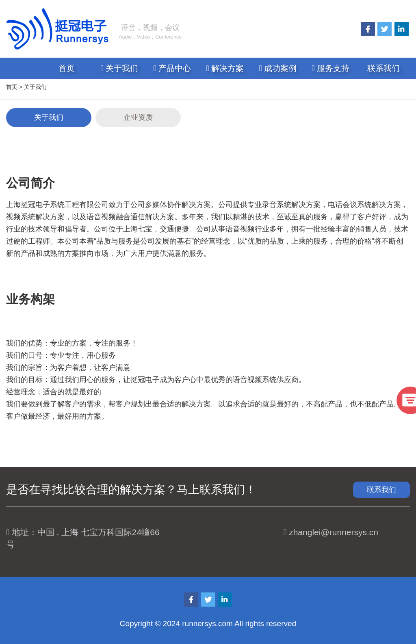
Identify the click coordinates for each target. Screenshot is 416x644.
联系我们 (383, 68)
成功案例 (278, 68)
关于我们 (120, 68)
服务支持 (331, 68)
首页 (66, 68)
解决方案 (225, 68)
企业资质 (138, 117)
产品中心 (172, 68)
